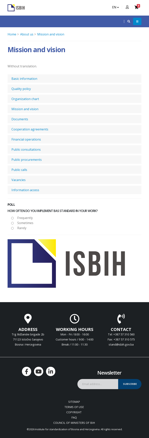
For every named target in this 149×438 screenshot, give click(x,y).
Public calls (19, 170)
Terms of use (74, 407)
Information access (25, 190)
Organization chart (25, 99)
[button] (126, 21)
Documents (19, 119)
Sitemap (74, 402)
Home (12, 34)
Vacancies (18, 180)
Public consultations (26, 149)
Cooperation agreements (29, 129)
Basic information (24, 79)
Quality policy (21, 89)
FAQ (74, 417)
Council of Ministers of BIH (74, 423)
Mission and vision (50, 34)
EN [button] (115, 7)
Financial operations (26, 139)
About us (26, 34)
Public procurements (26, 159)
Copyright (74, 412)
